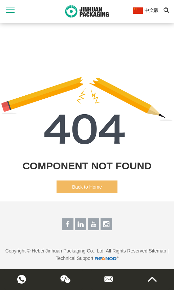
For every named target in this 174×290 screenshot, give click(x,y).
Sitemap (157, 250)
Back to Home (87, 187)
